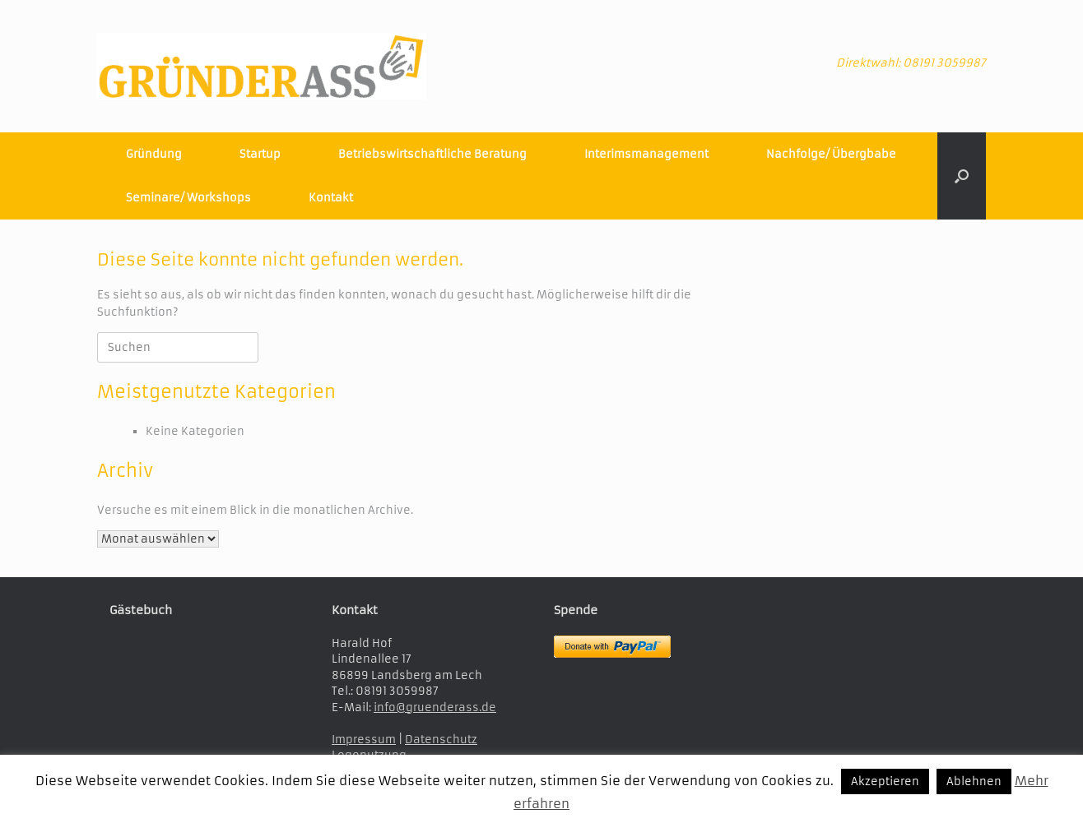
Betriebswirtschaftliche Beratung (432, 154)
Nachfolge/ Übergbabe (831, 154)
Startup (260, 154)
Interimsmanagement (646, 154)
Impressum (364, 740)
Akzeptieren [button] (885, 781)
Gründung (154, 154)
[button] (961, 176)
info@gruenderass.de (435, 707)
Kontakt (331, 198)
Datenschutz (441, 740)
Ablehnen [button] (974, 781)
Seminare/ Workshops (188, 198)
